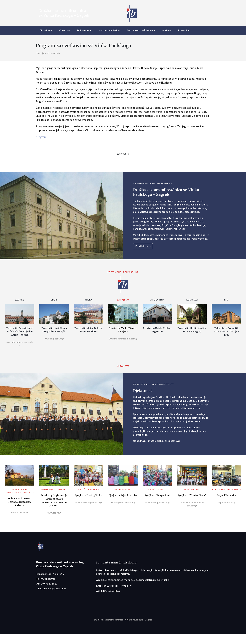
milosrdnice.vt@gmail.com (51, 588)
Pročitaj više (142, 246)
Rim (226, 299)
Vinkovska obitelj (108, 30)
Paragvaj (192, 299)
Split (54, 299)
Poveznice (183, 30)
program (41, 137)
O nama (63, 30)
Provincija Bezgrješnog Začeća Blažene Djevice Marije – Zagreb (19, 331)
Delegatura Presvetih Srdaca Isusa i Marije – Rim (226, 331)
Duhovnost (83, 30)
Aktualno (45, 30)
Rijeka (89, 299)
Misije (165, 30)
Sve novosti (123, 153)
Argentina (157, 299)
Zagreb (19, 299)
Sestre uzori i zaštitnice (140, 30)
